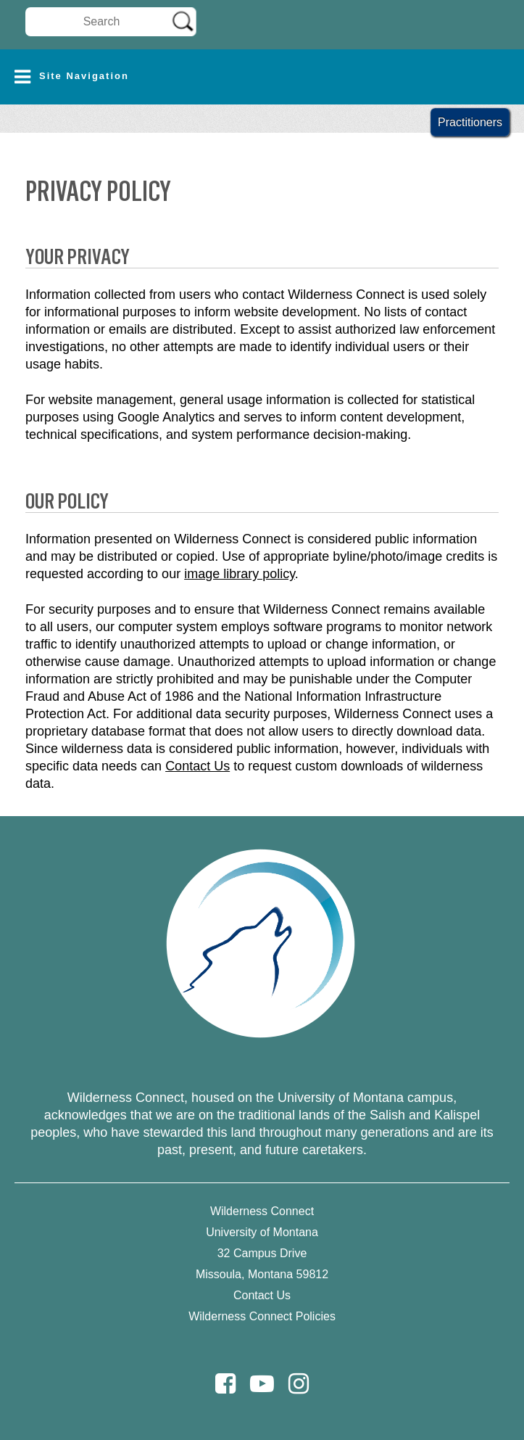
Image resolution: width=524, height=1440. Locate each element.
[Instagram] (298, 1384)
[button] (262, 76)
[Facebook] (225, 1384)
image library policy (239, 574)
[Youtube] (262, 1384)
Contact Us (197, 766)
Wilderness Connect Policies (262, 1316)
